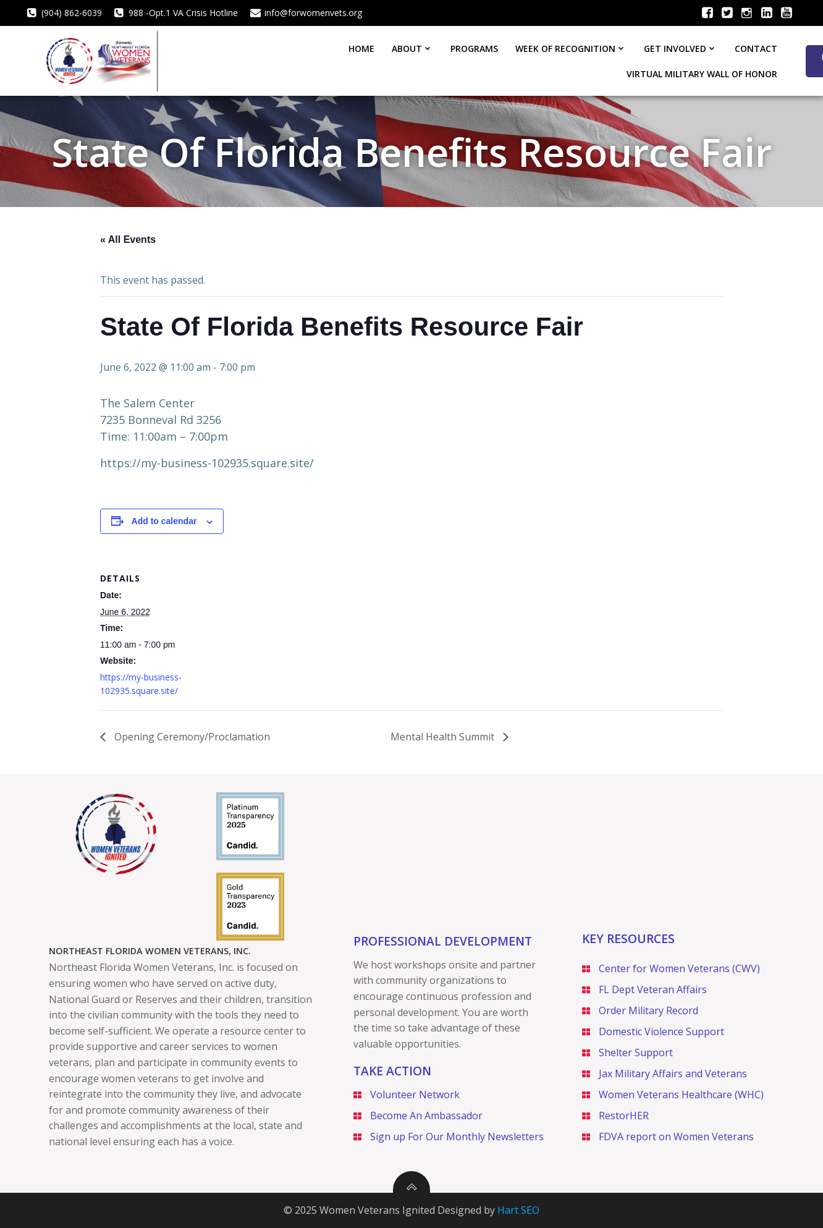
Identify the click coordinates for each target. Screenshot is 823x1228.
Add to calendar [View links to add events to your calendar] (164, 520)
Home (196, 60)
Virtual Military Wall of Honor (704, 60)
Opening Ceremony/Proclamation (191, 736)
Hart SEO (518, 1210)
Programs (308, 60)
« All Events (128, 239)
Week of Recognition (405, 60)
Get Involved (515, 60)
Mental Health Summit (443, 736)
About (247, 60)
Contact (590, 60)
